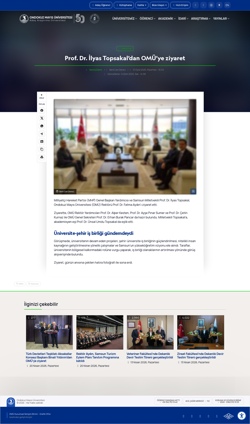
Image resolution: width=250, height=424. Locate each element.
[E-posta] (203, 5)
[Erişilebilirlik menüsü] (241, 415)
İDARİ (182, 18)
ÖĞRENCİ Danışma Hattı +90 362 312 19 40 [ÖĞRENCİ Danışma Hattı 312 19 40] (168, 401)
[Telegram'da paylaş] (42, 134)
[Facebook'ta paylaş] (42, 110)
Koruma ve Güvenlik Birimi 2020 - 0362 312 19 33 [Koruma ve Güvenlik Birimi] (228, 401)
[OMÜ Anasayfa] (195, 5)
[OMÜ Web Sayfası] (52, 18)
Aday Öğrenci (101, 5)
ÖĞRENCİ (146, 18)
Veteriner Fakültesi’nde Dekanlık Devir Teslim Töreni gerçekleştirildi (150, 355)
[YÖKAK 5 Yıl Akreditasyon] (94, 18)
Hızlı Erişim (180, 5)
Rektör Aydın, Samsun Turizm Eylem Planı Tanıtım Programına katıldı (97, 357)
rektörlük (125, 48)
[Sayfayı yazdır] (42, 157)
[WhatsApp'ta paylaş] (42, 126)
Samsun (35, 283)
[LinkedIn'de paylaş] (42, 141)
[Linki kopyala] (42, 149)
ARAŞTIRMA (199, 18)
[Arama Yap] (219, 5)
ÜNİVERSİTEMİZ (123, 18)
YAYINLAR (220, 18)
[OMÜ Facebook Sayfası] (217, 416)
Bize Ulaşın (159, 5)
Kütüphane (124, 5)
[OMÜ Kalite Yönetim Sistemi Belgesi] (229, 416)
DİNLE (41, 96)
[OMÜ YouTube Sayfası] (183, 416)
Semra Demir (95, 69)
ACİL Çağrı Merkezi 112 (197, 401)
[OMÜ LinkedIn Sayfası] (192, 416)
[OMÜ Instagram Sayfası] (200, 416)
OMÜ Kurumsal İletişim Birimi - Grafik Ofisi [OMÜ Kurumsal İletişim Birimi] (30, 414)
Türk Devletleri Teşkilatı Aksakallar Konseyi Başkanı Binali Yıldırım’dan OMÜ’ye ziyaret (49, 357)
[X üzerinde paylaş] (42, 118)
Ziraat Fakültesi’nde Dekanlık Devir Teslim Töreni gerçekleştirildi (200, 355)
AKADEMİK (165, 18)
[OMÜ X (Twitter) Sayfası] (208, 416)
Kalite (141, 5)
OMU (21, 283)
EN (227, 5)
